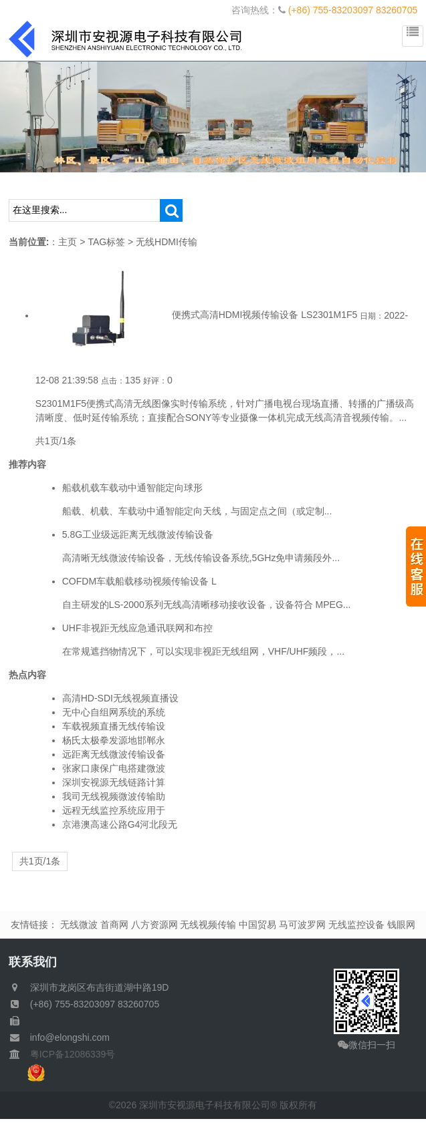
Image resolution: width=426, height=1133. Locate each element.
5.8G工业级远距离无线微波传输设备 (137, 534)
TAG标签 (106, 241)
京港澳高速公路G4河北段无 (120, 824)
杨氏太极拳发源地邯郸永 (113, 740)
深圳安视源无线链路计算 (113, 782)
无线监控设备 (356, 924)
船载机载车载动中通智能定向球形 (132, 487)
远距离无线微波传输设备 (113, 754)
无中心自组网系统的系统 (113, 712)
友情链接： (34, 924)
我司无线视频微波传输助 (113, 796)
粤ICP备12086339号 (68, 1054)
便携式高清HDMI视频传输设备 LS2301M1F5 (265, 315)
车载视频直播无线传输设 (113, 726)
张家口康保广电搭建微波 (113, 768)
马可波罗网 (302, 924)
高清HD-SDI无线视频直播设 (120, 698)
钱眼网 (401, 924)
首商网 (114, 924)
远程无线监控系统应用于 (113, 810)
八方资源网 (154, 924)
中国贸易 (257, 924)
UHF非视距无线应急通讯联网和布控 (137, 628)
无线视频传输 (208, 924)
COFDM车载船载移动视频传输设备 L (139, 581)
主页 (67, 241)
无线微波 (79, 924)
